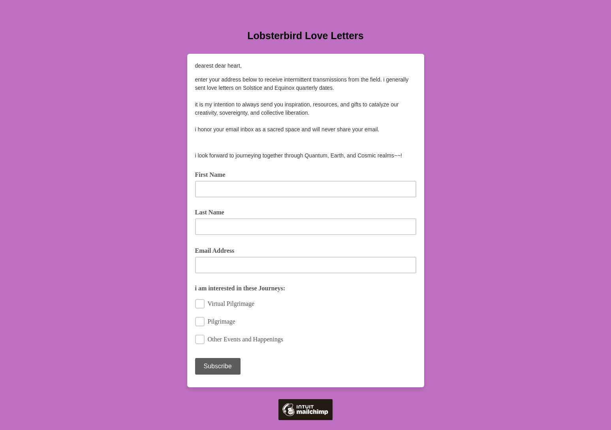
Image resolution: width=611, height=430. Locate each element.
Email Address (217, 250)
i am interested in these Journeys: (240, 288)
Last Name (209, 212)
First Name (213, 174)
